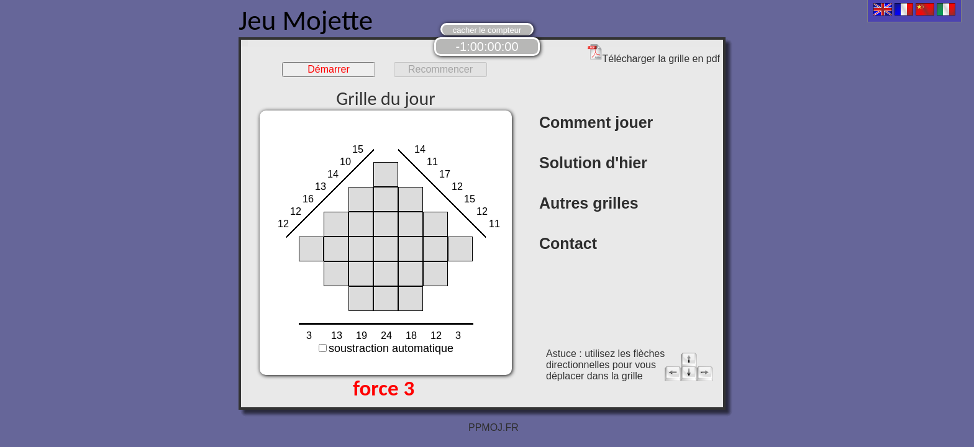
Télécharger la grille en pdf (654, 53)
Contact (568, 243)
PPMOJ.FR (493, 427)
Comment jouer (596, 122)
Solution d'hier (593, 162)
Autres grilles (589, 203)
